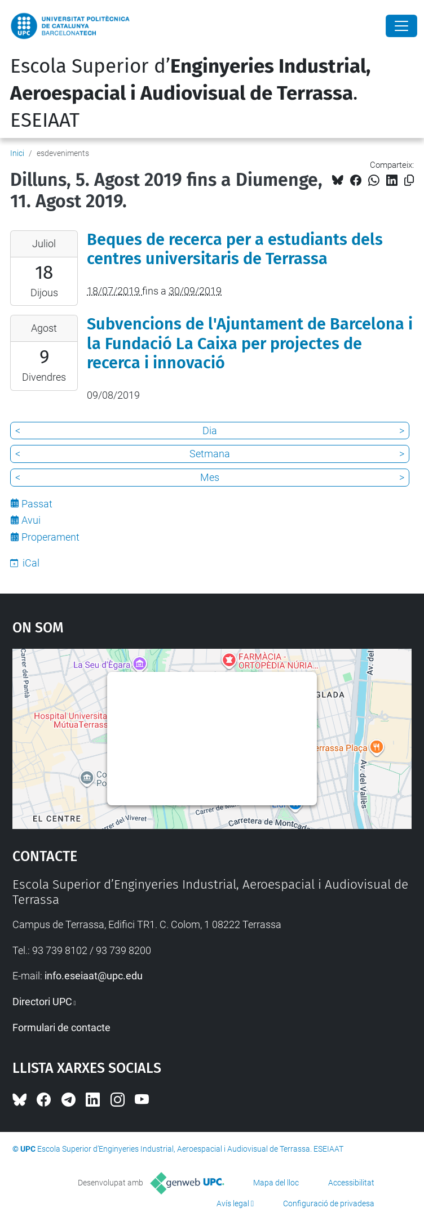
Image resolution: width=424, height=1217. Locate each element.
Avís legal (233, 1203)
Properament (50, 537)
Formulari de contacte (61, 1027)
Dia (209, 430)
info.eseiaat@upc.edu (94, 976)
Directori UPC (42, 1002)
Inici (17, 153)
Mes (209, 477)
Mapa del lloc (276, 1182)
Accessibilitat (351, 1182)
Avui (31, 520)
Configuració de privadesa (328, 1203)
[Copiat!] (409, 180)
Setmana (209, 454)
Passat (36, 504)
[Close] (401, 26)
